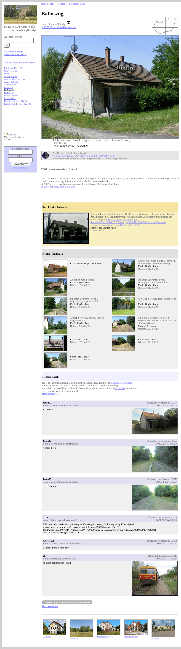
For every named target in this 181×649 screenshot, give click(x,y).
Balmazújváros (105, 636)
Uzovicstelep (11, 70)
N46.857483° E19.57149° (66, 155)
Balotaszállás (131, 636)
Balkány (47, 636)
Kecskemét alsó (12, 101)
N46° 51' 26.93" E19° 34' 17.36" (98, 155)
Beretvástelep (11, 95)
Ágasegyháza (11, 81)
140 (19, 103)
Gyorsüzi (120, 388)
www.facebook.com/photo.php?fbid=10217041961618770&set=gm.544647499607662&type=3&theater (128, 221)
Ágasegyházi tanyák (14, 79)
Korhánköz (10, 98)
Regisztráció (20, 167)
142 (24, 101)
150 (20, 68)
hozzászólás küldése (121, 382)
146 (29, 103)
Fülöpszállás (10, 68)
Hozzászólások (50, 393)
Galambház (10, 84)
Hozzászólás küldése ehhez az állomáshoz (67, 602)
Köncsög (8, 87)
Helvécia (8, 92)
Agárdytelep (10, 76)
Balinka (74, 638)
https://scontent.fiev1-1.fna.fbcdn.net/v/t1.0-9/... (116, 225)
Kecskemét (10, 103)
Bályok (155, 638)
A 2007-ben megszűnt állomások (58, 186)
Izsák (7, 73)
